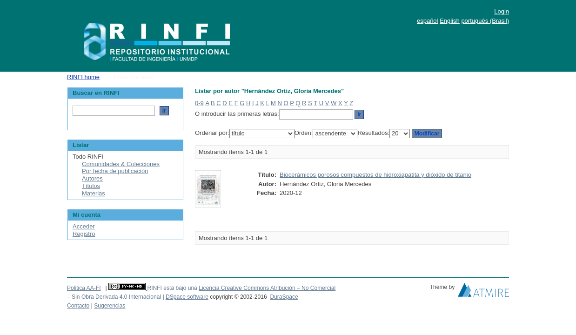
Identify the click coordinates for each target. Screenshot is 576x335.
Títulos (91, 185)
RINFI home (83, 77)
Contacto (78, 305)
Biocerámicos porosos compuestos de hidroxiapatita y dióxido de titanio (375, 174)
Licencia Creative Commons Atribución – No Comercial (267, 288)
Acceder (84, 226)
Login (501, 11)
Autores (92, 178)
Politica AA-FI (84, 288)
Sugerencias (109, 305)
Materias (93, 193)
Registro (84, 233)
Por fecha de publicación (115, 171)
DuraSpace (284, 297)
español (427, 20)
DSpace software (187, 297)
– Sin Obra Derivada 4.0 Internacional (114, 297)
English (450, 20)
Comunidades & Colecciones (121, 164)
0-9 (199, 103)
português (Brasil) (485, 20)
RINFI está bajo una (172, 288)
